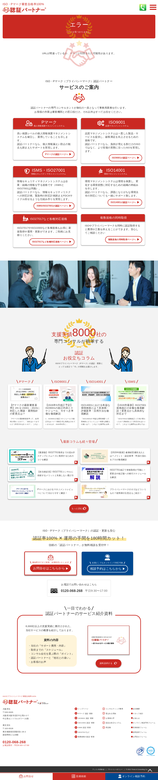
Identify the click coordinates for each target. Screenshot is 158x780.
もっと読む (79, 508)
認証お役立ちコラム (111, 723)
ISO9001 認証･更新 (84, 718)
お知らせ (135, 718)
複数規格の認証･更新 (84, 737)
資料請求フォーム (139, 732)
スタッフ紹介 (137, 714)
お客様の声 (108, 718)
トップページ (81, 709)
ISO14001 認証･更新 (85, 723)
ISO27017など (82, 732)
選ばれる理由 (109, 713)
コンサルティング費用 (112, 709)
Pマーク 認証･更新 (84, 713)
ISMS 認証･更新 (83, 727)
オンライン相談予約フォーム (143, 723)
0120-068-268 (14, 742)
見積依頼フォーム (139, 727)
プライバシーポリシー (115, 769)
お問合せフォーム (139, 737)
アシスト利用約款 (98, 769)
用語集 (106, 727)
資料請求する (108, 663)
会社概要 (135, 709)
